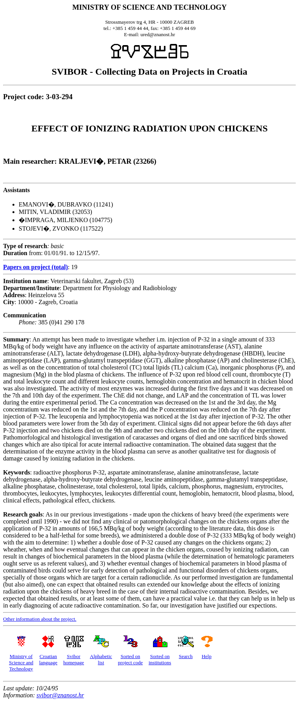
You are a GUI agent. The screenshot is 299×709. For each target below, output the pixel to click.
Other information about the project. (39, 619)
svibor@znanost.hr (60, 695)
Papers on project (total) (35, 267)
